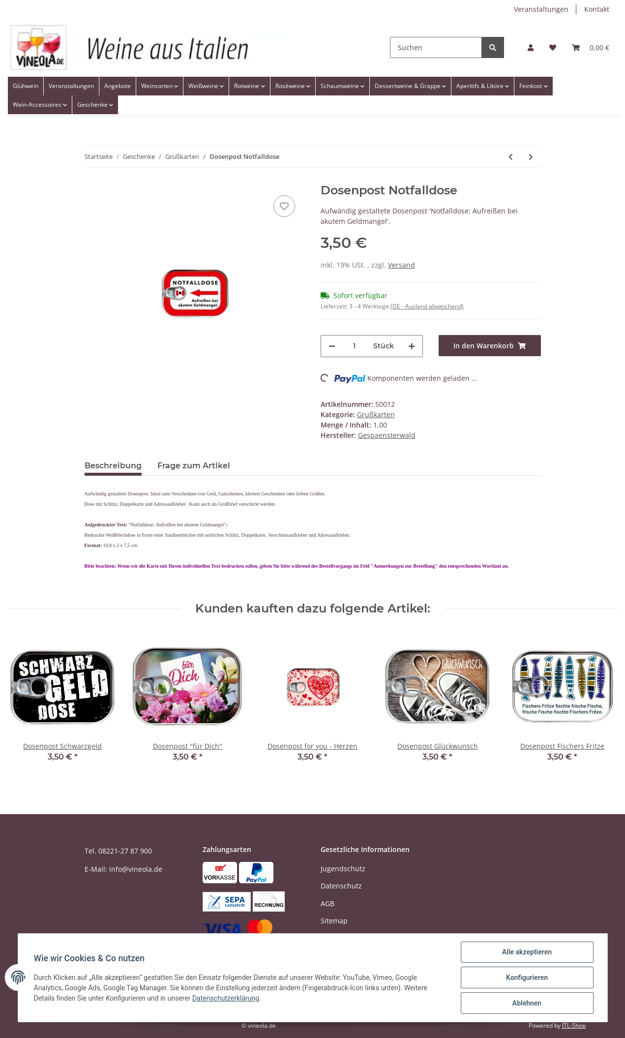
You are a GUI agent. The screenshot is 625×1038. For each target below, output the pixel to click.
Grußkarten (376, 414)
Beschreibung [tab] (113, 465)
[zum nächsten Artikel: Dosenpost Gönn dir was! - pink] (531, 156)
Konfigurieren (527, 977)
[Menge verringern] (332, 346)
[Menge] (354, 346)
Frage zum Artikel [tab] (193, 465)
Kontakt (596, 9)
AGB (327, 903)
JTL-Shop (574, 1025)
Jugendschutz (343, 868)
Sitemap (334, 920)
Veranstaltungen (541, 9)
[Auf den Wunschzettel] (284, 206)
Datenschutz (341, 885)
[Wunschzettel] (552, 47)
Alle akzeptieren (527, 952)
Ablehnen (526, 1003)
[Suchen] (436, 47)
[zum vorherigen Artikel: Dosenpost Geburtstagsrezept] (511, 156)
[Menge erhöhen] (411, 346)
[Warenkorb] (590, 47)
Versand (401, 265)
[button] (530, 47)
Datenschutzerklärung (225, 998)
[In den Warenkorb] (490, 345)
